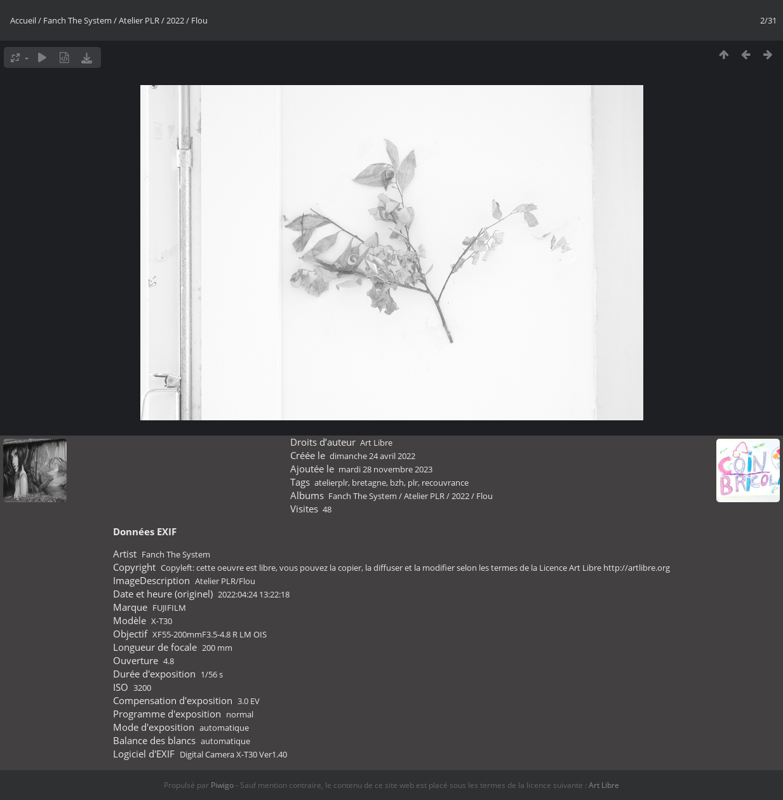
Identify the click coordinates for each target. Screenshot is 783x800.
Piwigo (222, 785)
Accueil (23, 20)
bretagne (369, 482)
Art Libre (376, 442)
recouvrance (445, 482)
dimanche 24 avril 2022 (372, 456)
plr (413, 482)
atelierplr (331, 482)
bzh (397, 482)
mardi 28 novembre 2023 (385, 469)
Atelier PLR (139, 20)
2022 (175, 20)
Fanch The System (77, 20)
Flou (199, 20)
